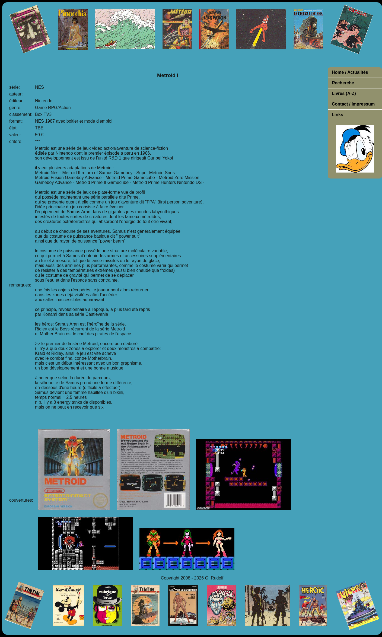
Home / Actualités (350, 72)
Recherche (343, 83)
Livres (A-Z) (344, 93)
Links (337, 114)
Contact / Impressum (353, 104)
